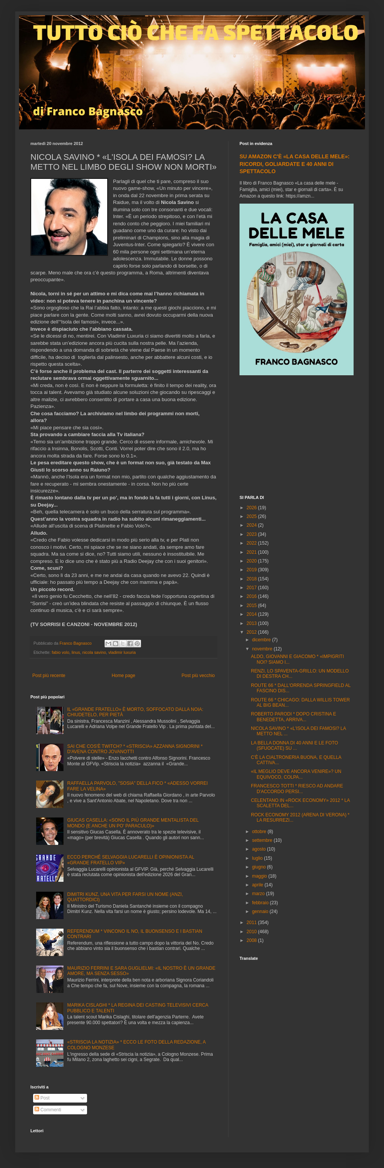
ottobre (260, 831)
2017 (252, 587)
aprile (258, 885)
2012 (252, 632)
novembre (263, 649)
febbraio (261, 902)
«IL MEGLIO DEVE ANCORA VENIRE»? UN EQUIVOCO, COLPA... (296, 774)
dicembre (262, 639)
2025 (252, 516)
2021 (252, 552)
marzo (259, 893)
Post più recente (48, 675)
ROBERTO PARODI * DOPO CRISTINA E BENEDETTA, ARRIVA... (293, 716)
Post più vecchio (198, 675)
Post (42, 1098)
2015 (252, 605)
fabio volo (60, 652)
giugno (259, 867)
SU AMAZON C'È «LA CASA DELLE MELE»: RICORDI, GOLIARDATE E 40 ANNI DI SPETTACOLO (294, 163)
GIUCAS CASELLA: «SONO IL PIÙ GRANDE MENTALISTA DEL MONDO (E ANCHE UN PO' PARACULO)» (132, 822)
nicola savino (94, 652)
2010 (252, 931)
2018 (252, 579)
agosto (259, 849)
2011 (252, 922)
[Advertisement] (297, 436)
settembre (263, 840)
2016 (252, 596)
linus (75, 652)
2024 (252, 525)
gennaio (261, 911)
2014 (252, 614)
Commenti (48, 1109)
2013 (252, 623)
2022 (252, 543)
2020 (252, 561)
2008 (252, 940)
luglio (258, 858)
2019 (252, 569)
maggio (260, 876)
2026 (252, 507)
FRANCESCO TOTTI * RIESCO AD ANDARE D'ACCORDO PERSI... (297, 788)
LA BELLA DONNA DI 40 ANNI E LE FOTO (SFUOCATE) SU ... (294, 745)
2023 (252, 534)
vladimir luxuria (122, 652)
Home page (123, 675)
